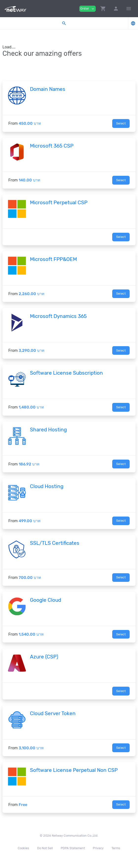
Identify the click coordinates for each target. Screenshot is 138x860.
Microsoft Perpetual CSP (58, 202)
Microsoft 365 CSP (51, 146)
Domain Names (47, 89)
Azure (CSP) (44, 657)
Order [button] (87, 9)
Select (121, 123)
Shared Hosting (48, 430)
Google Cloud (45, 600)
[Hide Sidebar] (129, 9)
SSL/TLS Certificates (54, 543)
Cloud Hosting (46, 486)
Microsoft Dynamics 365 (58, 316)
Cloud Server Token (53, 713)
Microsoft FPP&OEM (53, 259)
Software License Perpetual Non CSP (74, 770)
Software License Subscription (66, 373)
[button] (103, 8)
